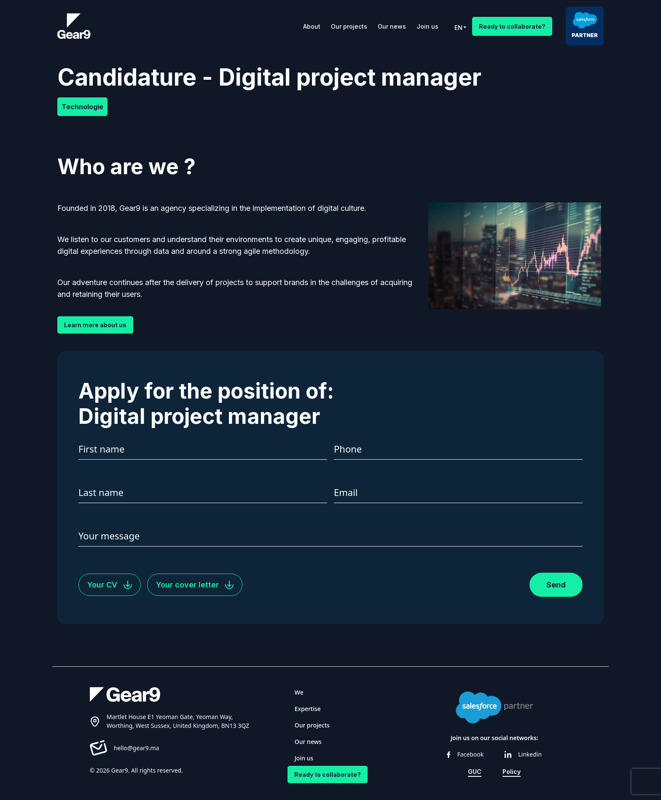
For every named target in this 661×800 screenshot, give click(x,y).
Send (556, 584)
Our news (392, 26)
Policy (511, 771)
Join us (427, 26)
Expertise (308, 709)
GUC (474, 771)
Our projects (349, 26)
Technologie (82, 106)
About (311, 26)
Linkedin (523, 754)
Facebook (465, 754)
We (299, 692)
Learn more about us (95, 325)
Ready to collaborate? (512, 26)
